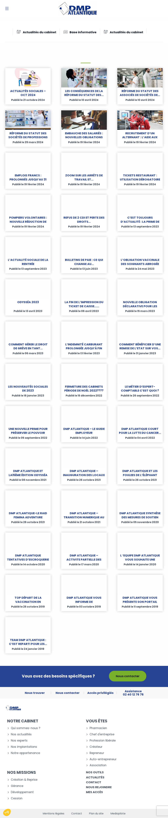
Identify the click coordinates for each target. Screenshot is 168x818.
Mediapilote (118, 813)
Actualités (95, 777)
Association (98, 765)
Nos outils (95, 772)
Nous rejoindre (99, 787)
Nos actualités (21, 734)
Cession (16, 798)
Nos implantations (24, 747)
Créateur (96, 747)
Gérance (17, 786)
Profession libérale (103, 741)
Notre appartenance (25, 753)
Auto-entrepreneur (103, 759)
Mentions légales (53, 813)
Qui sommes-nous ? (25, 728)
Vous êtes (96, 721)
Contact (93, 782)
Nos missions (21, 772)
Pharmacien (98, 728)
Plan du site (96, 813)
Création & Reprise (24, 780)
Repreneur (97, 753)
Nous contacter (127, 676)
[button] (7, 812)
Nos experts (19, 741)
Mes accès (94, 792)
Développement (22, 792)
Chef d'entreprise (102, 734)
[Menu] (7, 8)
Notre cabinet (22, 721)
